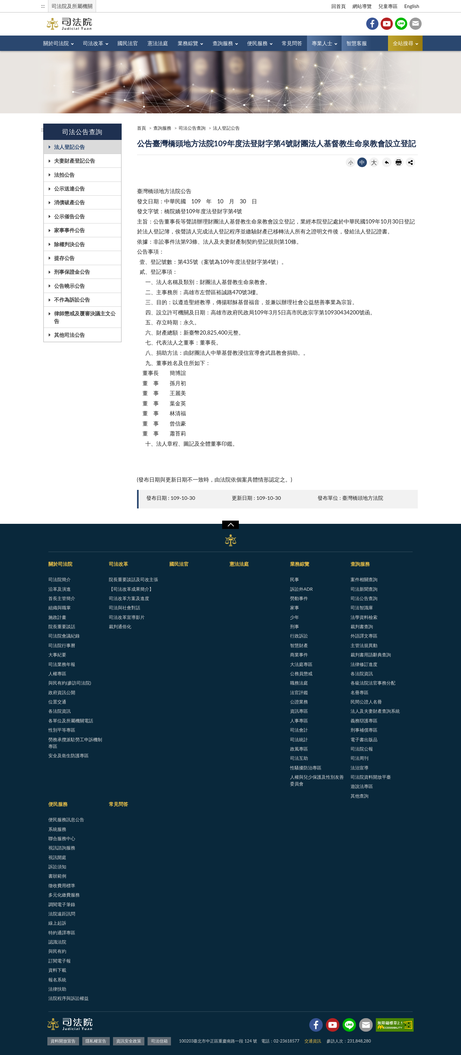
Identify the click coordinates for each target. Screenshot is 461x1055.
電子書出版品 (364, 739)
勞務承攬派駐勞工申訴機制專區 (75, 743)
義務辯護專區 (364, 720)
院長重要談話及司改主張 (133, 579)
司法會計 (299, 730)
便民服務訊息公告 (66, 819)
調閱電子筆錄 (61, 904)
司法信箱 (415, 24)
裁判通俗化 (120, 626)
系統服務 (57, 829)
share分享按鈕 (410, 162)
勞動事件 (299, 598)
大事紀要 (57, 654)
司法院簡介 (59, 579)
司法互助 (299, 758)
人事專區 (299, 720)
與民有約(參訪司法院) (69, 683)
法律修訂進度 (364, 664)
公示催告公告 (69, 216)
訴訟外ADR (301, 589)
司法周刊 (359, 758)
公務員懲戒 (301, 673)
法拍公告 (64, 175)
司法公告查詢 (192, 128)
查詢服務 (223, 43)
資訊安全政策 (128, 1040)
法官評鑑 (299, 692)
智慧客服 (356, 43)
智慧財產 (299, 645)
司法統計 (299, 739)
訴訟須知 (57, 866)
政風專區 (299, 748)
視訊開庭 (57, 857)
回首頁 (338, 6)
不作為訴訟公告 (72, 299)
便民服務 (257, 43)
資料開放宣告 (63, 1040)
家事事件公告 (69, 230)
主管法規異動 (364, 645)
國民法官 (127, 43)
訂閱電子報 (59, 960)
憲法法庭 (158, 43)
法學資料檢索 (364, 617)
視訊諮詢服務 (61, 847)
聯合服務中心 (61, 838)
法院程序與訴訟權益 (68, 998)
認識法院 (57, 942)
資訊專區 (299, 711)
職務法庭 (299, 683)
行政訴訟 (299, 635)
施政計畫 (57, 617)
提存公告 (64, 258)
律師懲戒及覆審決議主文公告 (85, 317)
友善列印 (398, 162)
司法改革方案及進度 (129, 598)
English (411, 6)
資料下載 (57, 970)
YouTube (387, 24)
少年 (294, 617)
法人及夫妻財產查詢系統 (375, 711)
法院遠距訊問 (61, 913)
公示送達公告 (69, 188)
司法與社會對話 (124, 607)
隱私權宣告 (95, 1040)
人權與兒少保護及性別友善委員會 (317, 780)
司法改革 (93, 43)
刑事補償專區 (364, 730)
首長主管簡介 (61, 598)
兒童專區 (388, 6)
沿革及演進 (59, 589)
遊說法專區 (362, 786)
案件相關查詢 (364, 579)
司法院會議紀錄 (64, 635)
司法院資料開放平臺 (371, 777)
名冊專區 (359, 692)
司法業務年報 (61, 664)
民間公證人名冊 (366, 701)
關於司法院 (56, 43)
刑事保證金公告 (72, 272)
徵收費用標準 (61, 885)
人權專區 (57, 673)
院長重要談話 (61, 626)
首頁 (141, 128)
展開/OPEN (230, 525)
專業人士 (322, 43)
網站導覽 (362, 6)
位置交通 (57, 701)
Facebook (372, 24)
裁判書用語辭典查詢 (371, 654)
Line (401, 24)
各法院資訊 (59, 711)
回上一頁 (387, 162)
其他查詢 (359, 796)
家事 (294, 607)
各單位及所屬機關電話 (70, 720)
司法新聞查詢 (364, 589)
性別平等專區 (61, 730)
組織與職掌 (59, 607)
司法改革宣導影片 (127, 617)
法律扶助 (57, 989)
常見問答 (292, 43)
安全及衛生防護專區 (68, 755)
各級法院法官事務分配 (373, 683)
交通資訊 (312, 1040)
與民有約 (57, 951)
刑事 (294, 626)
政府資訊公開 (61, 692)
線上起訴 (57, 923)
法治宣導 (359, 767)
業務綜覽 (188, 43)
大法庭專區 (301, 664)
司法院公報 (362, 748)
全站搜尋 (403, 43)
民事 (294, 579)
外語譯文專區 (364, 635)
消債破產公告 (69, 202)
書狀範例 (57, 876)
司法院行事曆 (61, 645)
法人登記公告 (69, 147)
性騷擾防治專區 (305, 767)
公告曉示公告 (69, 286)
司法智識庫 (362, 607)
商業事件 (299, 654)
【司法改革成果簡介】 (131, 589)
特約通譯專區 (61, 932)
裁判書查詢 (362, 626)
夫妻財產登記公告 (74, 161)
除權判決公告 (69, 244)
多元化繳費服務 (64, 894)
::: (43, 6)
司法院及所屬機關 (72, 6)
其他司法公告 (69, 335)
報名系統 (57, 979)
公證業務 (299, 701)
